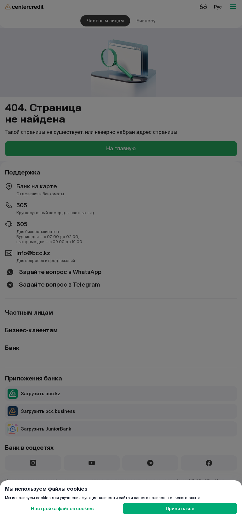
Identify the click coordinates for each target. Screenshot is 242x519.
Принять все (180, 508)
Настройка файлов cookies (62, 508)
